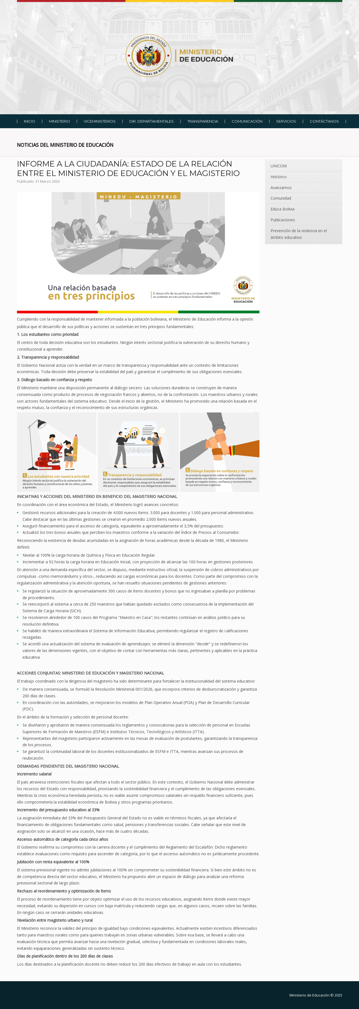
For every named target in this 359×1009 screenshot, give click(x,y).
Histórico (279, 176)
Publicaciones (283, 219)
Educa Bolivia (282, 209)
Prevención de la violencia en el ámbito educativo (299, 234)
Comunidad (281, 198)
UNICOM (279, 165)
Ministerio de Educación (309, 995)
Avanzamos (281, 187)
